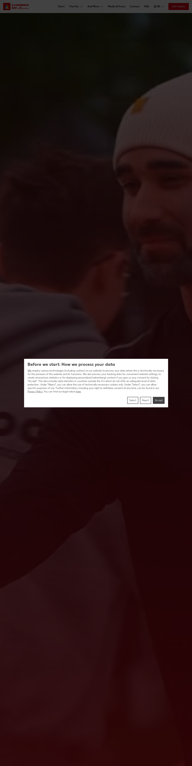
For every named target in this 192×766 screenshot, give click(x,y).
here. (78, 391)
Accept (159, 400)
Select (132, 400)
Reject (145, 400)
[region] (96, 383)
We (30, 370)
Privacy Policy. (35, 391)
